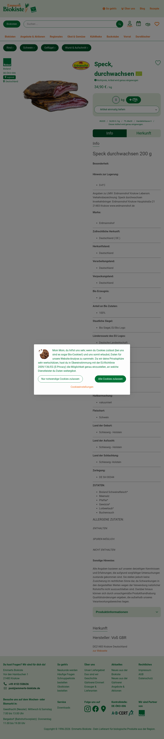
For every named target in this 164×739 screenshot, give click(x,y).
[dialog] (82, 369)
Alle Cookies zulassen (110, 378)
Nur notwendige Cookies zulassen (60, 378)
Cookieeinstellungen (82, 386)
